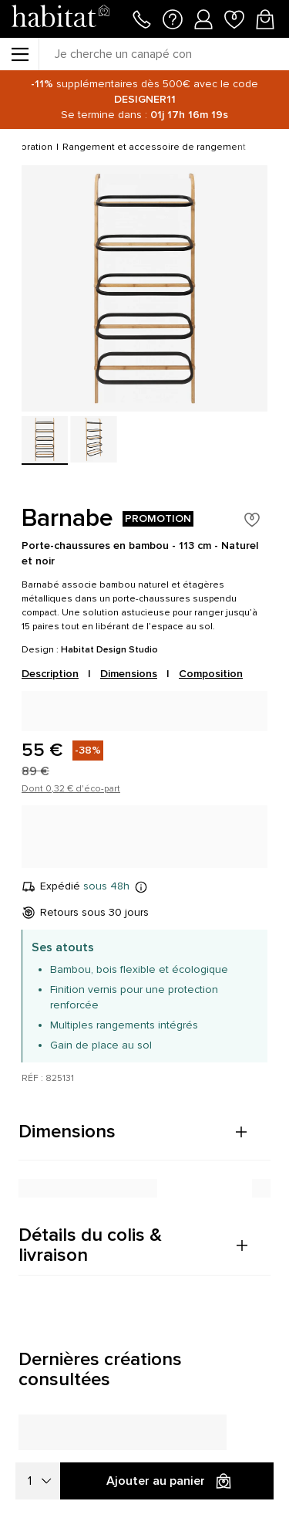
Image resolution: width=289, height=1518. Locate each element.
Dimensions (128, 673)
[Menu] (19, 54)
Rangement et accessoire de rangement (154, 147)
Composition (211, 673)
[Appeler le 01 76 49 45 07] (141, 17)
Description (50, 673)
